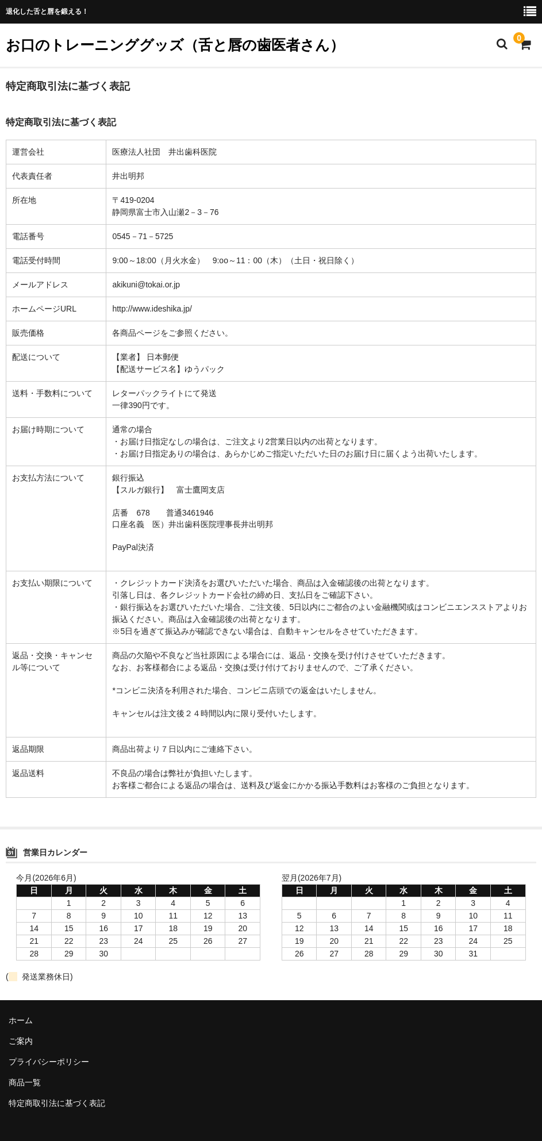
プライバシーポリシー (49, 1061)
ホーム (21, 1020)
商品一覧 (25, 1082)
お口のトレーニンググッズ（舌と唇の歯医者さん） (175, 45)
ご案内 (21, 1041)
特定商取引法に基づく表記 (57, 1103)
